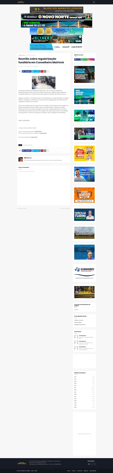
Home (68, 471)
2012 (84, 377)
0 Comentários (35, 66)
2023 (84, 401)
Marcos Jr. (28, 158)
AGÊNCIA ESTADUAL (78, 320)
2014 (84, 381)
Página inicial (21, 55)
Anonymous (82, 335)
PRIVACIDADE (93, 471)
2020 (84, 394)
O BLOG (74, 471)
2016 (84, 385)
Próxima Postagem (65, 208)
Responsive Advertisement (84, 434)
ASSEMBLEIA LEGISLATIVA (79, 324)
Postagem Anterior (22, 208)
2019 (84, 392)
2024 (84, 403)
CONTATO (79, 471)
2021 (84, 396)
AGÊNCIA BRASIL (78, 322)
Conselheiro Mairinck (31, 55)
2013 (84, 379)
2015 (84, 383)
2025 (84, 405)
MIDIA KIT (86, 471)
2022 (84, 398)
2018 (84, 390)
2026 (84, 407)
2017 (84, 388)
